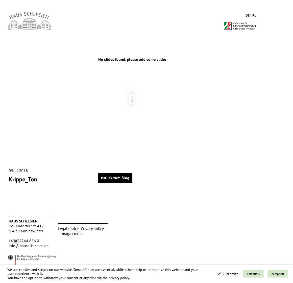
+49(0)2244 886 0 (24, 240)
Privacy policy (92, 228)
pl (254, 15)
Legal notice (68, 228)
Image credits (72, 233)
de (247, 15)
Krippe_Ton (23, 179)
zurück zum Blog (115, 177)
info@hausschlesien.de (29, 245)
